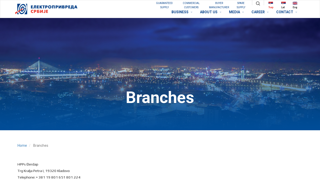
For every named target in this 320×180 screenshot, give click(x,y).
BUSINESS (182, 12)
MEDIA (236, 12)
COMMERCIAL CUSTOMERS (191, 5)
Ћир (271, 5)
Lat (283, 5)
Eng (295, 5)
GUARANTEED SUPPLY (164, 5)
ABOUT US (211, 12)
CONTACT (286, 12)
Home (22, 146)
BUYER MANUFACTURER (219, 5)
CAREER (260, 12)
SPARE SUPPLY (241, 5)
